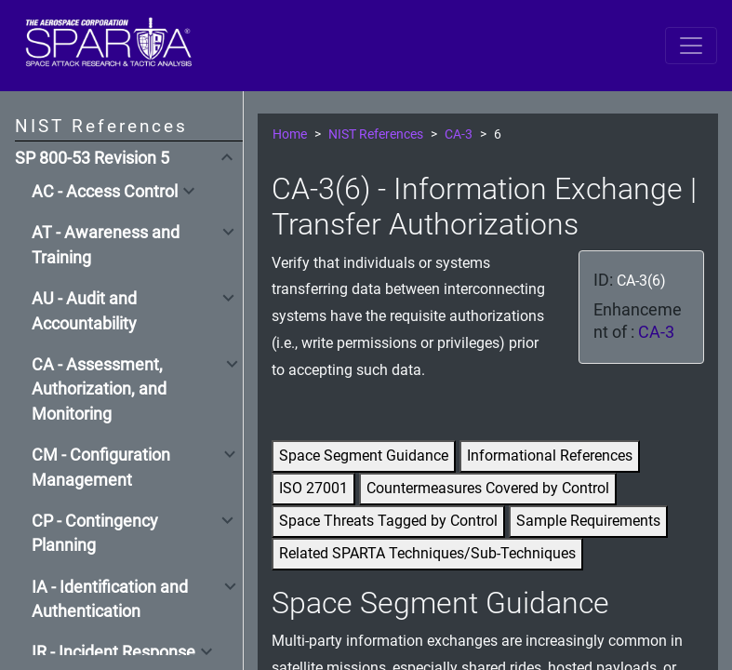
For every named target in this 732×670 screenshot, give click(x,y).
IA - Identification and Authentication (110, 599)
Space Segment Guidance (363, 455)
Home (290, 134)
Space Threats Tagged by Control (388, 520)
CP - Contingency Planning (95, 533)
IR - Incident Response (113, 652)
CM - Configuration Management (101, 467)
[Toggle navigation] (691, 45)
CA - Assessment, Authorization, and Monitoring (99, 389)
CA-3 (458, 134)
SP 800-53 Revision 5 (92, 158)
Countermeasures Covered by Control (487, 488)
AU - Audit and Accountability (84, 310)
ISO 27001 (313, 488)
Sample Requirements (588, 520)
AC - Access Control (105, 191)
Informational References (549, 455)
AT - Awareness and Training (106, 244)
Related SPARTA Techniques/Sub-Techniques (427, 553)
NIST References (375, 134)
